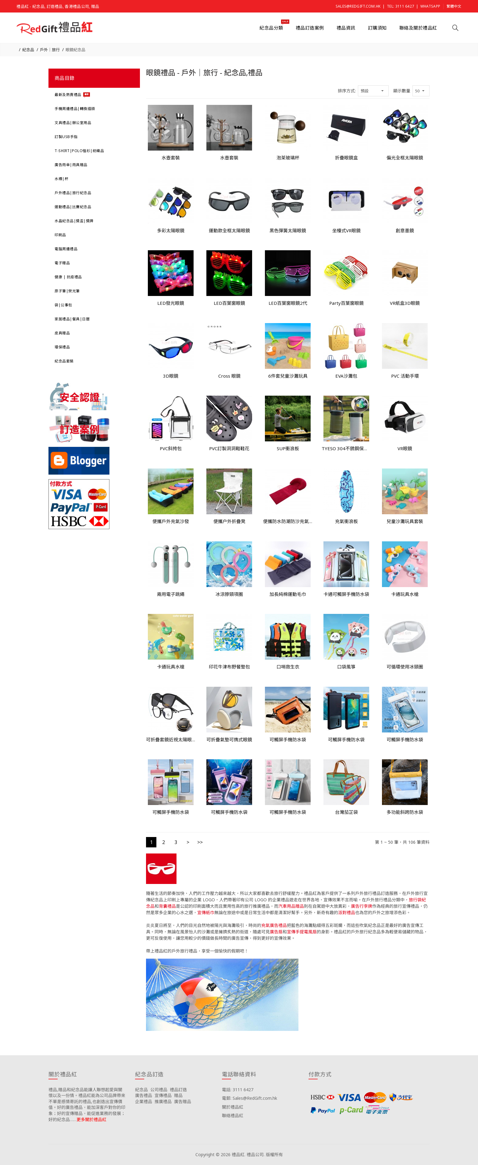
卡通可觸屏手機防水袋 (346, 594)
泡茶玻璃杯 (287, 158)
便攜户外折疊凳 (229, 521)
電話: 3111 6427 (237, 1089)
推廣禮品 (163, 1101)
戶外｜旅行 (50, 49)
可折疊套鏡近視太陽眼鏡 (170, 739)
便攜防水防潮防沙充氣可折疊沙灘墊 (287, 521)
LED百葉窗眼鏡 (229, 303)
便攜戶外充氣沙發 (170, 521)
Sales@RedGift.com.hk (358, 6)
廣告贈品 (182, 1101)
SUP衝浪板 (288, 448)
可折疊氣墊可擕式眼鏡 (229, 739)
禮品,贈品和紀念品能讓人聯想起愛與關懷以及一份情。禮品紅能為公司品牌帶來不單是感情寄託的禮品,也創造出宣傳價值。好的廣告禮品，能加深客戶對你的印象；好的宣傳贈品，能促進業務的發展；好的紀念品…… (86, 1104)
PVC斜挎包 (171, 448)
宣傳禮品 (163, 1095)
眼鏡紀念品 (75, 49)
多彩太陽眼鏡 (170, 230)
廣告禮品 (143, 1095)
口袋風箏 (346, 667)
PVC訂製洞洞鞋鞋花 (229, 448)
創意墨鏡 (405, 230)
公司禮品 (158, 1089)
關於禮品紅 (232, 1107)
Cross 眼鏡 (229, 376)
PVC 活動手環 (405, 376)
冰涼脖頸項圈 (229, 594)
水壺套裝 (171, 158)
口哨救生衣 (287, 667)
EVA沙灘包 (346, 376)
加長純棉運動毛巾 (287, 594)
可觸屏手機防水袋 (287, 739)
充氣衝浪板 (346, 521)
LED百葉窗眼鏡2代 (288, 303)
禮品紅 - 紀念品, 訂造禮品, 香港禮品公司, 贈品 (57, 6)
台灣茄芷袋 (346, 812)
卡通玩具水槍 (405, 594)
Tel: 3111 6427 (400, 6)
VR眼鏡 (405, 448)
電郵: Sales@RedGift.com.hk (249, 1098)
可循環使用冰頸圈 (405, 667)
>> (200, 842)
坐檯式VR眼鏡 (346, 230)
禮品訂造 (178, 1089)
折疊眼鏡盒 (346, 158)
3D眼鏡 (170, 376)
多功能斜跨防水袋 (405, 812)
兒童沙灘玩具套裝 (405, 521)
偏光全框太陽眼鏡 (405, 158)
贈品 (178, 1095)
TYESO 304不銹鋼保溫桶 (346, 448)
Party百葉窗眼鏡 (346, 303)
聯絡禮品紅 (232, 1115)
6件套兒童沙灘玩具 (288, 376)
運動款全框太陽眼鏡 (229, 230)
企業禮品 (143, 1101)
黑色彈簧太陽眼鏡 (287, 230)
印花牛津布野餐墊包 (229, 667)
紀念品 (28, 49)
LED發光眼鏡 (170, 303)
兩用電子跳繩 (170, 594)
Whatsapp (430, 6)
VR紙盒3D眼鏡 (405, 303)
